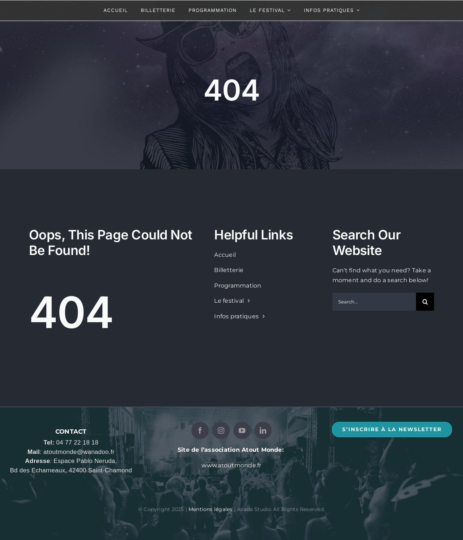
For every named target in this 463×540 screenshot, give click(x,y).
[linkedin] (263, 430)
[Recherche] (425, 302)
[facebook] (200, 430)
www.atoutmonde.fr (231, 465)
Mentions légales (210, 509)
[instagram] (221, 430)
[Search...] (374, 302)
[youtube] (242, 430)
